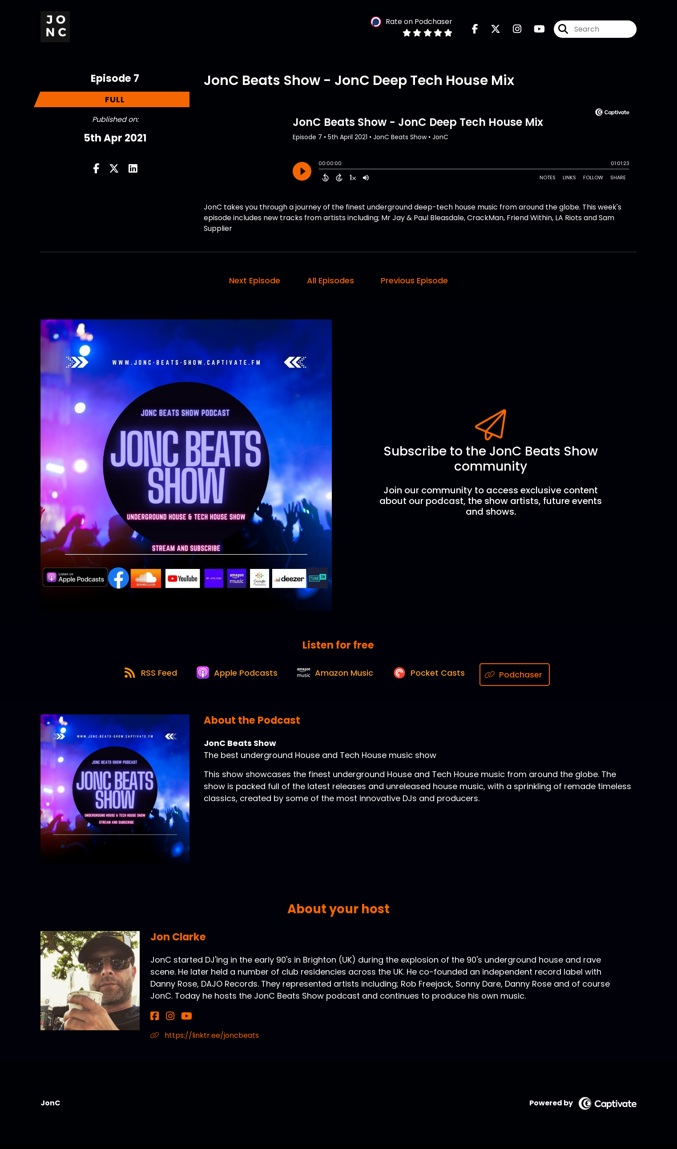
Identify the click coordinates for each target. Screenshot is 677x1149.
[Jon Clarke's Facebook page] (154, 1021)
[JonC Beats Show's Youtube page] (534, 31)
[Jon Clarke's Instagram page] (165, 1021)
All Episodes (330, 284)
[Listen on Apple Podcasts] (234, 679)
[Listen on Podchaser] (523, 679)
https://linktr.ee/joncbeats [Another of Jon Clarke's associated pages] (204, 1040)
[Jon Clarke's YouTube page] (176, 1021)
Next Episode (254, 284)
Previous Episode (414, 284)
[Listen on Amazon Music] (336, 679)
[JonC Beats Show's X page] (490, 31)
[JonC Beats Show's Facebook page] (475, 31)
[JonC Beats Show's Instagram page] (511, 31)
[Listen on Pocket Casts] (434, 679)
